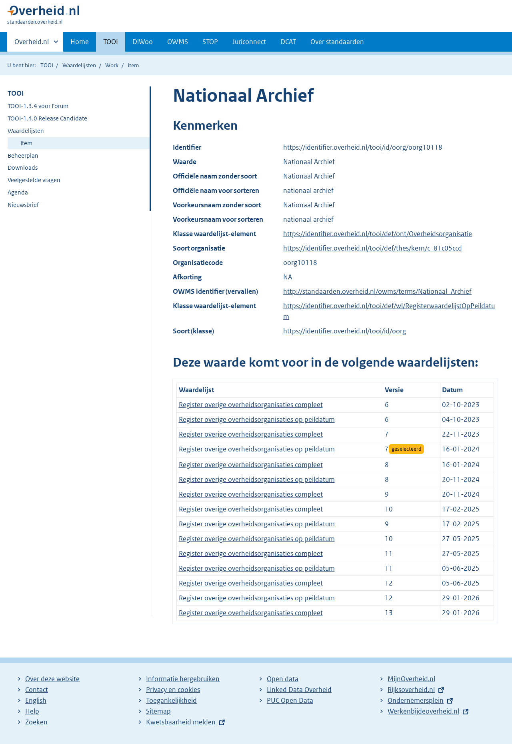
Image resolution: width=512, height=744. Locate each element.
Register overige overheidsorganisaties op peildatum (257, 419)
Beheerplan (23, 155)
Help (32, 711)
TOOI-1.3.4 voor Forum (38, 106)
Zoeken (36, 722)
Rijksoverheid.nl (411, 689)
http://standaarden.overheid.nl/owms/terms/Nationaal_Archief (377, 291)
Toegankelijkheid (171, 700)
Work (111, 65)
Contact (36, 689)
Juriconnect (249, 41)
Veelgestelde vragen (34, 180)
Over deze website (52, 678)
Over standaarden (337, 41)
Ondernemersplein (416, 700)
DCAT (288, 41)
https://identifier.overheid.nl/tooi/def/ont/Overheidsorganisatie (377, 233)
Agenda (18, 192)
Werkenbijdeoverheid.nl (423, 711)
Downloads (23, 167)
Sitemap (158, 711)
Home (79, 41)
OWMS (177, 41)
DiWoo (142, 41)
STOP (210, 41)
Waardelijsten (79, 65)
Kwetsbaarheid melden (181, 722)
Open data (282, 678)
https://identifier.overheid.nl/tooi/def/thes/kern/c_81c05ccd (372, 248)
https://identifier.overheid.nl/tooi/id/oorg (344, 331)
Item (26, 143)
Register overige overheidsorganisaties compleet (251, 404)
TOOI (110, 41)
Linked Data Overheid (299, 689)
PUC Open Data (290, 700)
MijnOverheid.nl (411, 678)
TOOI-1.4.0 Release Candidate (47, 118)
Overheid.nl (31, 44)
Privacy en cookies (173, 689)
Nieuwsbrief (23, 205)
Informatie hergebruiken (183, 678)
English (35, 700)
